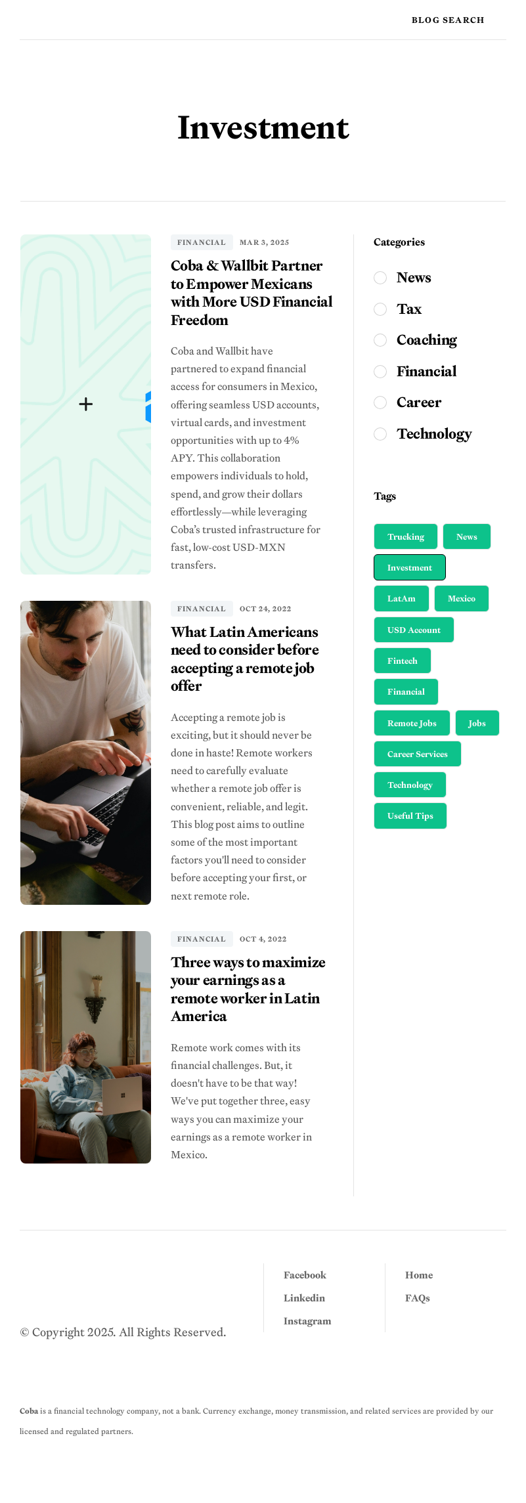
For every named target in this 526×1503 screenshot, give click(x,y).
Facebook (305, 1275)
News (466, 536)
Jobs (477, 723)
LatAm (401, 598)
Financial (202, 242)
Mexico (461, 598)
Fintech (402, 660)
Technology (410, 785)
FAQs (417, 1298)
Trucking (405, 536)
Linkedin (304, 1298)
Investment (409, 567)
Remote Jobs (412, 723)
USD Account (414, 630)
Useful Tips (410, 815)
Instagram (308, 1321)
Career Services (417, 754)
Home (419, 1275)
